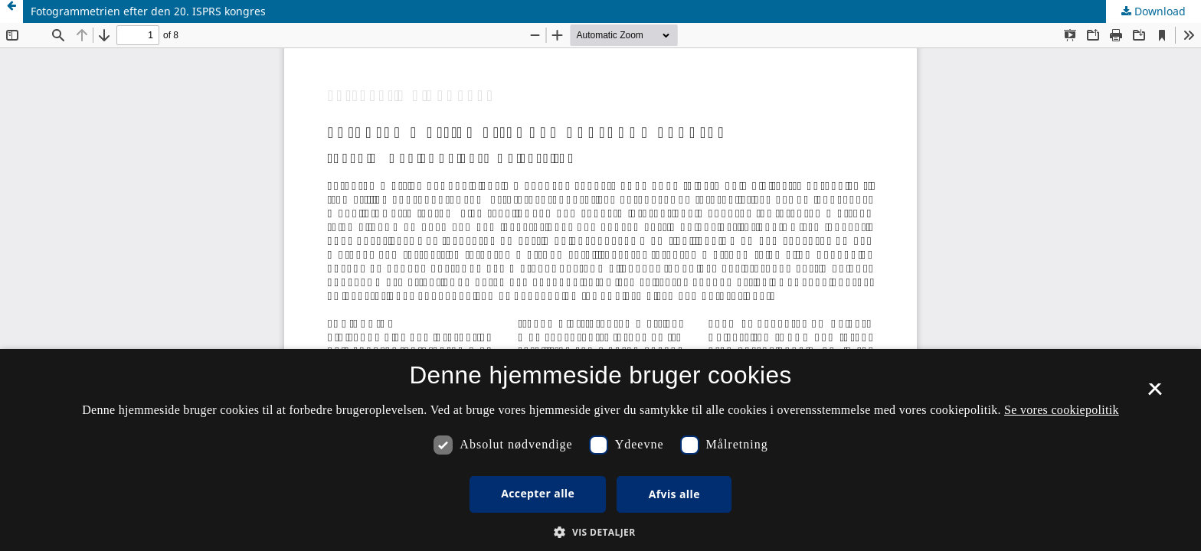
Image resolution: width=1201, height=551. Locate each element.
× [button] (1154, 394)
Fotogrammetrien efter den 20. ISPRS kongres (148, 11)
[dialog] (600, 450)
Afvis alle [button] (674, 494)
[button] (600, 532)
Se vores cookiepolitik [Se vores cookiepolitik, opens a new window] (1061, 409)
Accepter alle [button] (537, 493)
